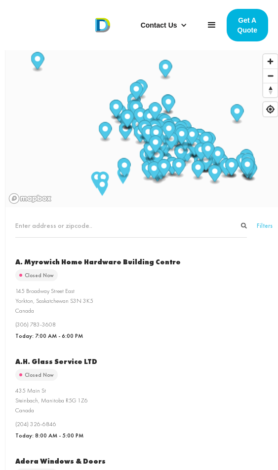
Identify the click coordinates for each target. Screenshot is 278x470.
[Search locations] (131, 226)
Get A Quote (247, 25)
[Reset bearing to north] (270, 90)
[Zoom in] (270, 61)
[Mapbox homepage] (30, 198)
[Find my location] (270, 109)
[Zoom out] (270, 76)
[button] (164, 25)
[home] (100, 25)
